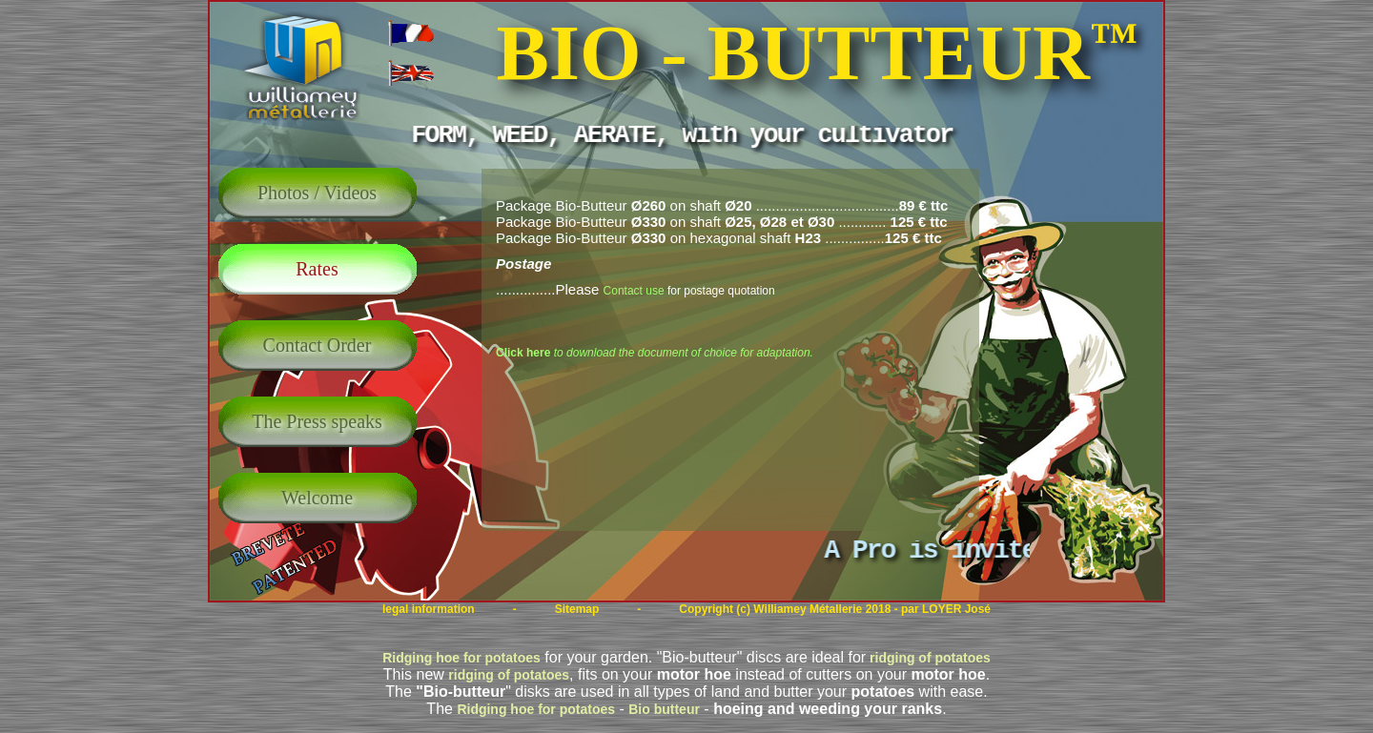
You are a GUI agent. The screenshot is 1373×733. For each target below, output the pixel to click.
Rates (317, 268)
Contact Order (317, 345)
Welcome (317, 497)
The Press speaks (317, 421)
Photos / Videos (317, 192)
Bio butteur (664, 709)
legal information (428, 609)
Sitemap (577, 609)
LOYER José (956, 609)
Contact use (634, 290)
